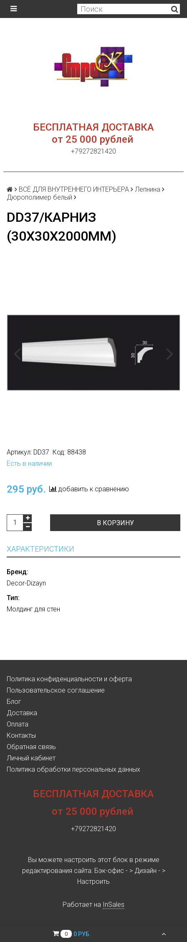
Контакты (21, 735)
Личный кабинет (31, 758)
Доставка (22, 713)
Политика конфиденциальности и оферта (69, 679)
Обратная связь (31, 747)
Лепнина (147, 189)
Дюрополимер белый (39, 197)
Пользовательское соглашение (56, 690)
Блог (14, 702)
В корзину (115, 523)
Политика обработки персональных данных (73, 769)
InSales (113, 905)
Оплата (17, 724)
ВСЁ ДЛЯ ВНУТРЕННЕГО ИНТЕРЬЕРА (74, 189)
